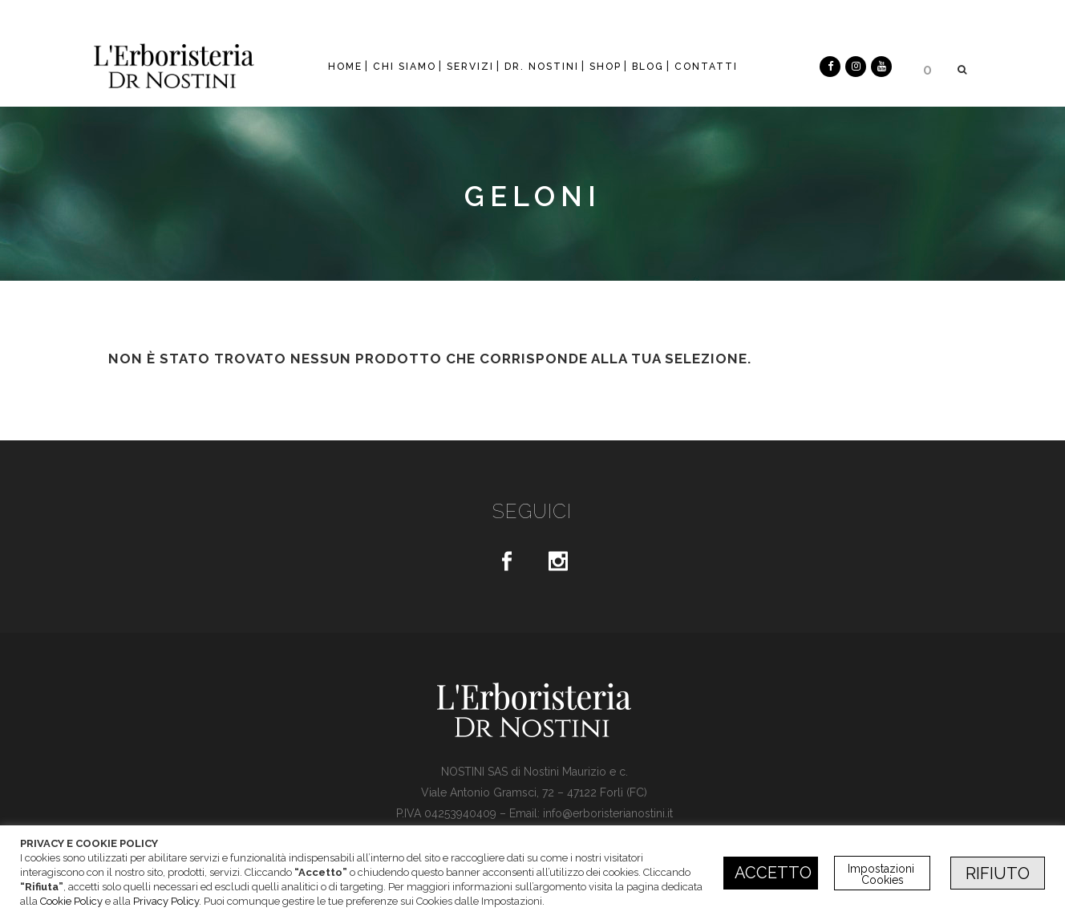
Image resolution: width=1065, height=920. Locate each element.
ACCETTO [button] (773, 872)
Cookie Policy (71, 901)
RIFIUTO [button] (998, 873)
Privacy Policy (166, 901)
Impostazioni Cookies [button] (882, 874)
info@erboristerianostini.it (608, 813)
